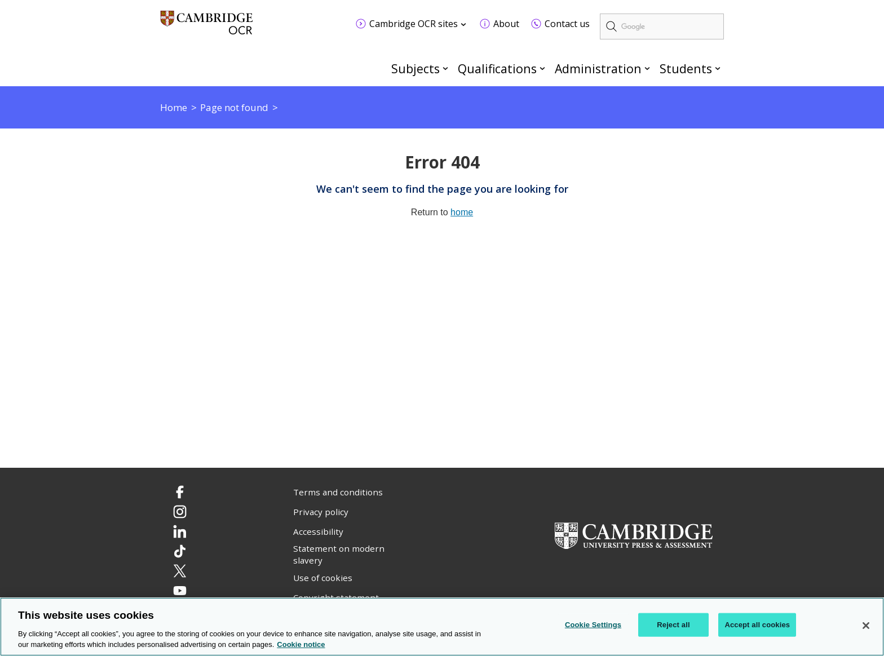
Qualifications (497, 68)
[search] (661, 26)
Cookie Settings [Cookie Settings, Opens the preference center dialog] (593, 625)
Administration (598, 68)
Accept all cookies (757, 625)
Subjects (415, 68)
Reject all (673, 625)
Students (686, 68)
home (461, 212)
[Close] (866, 626)
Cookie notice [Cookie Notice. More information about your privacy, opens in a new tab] (301, 645)
